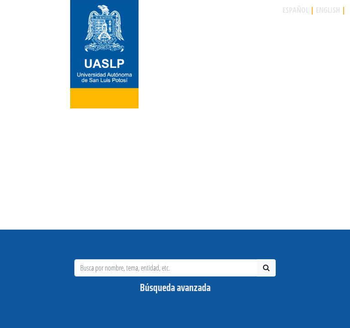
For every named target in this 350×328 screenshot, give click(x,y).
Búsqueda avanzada (175, 288)
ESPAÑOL (296, 10)
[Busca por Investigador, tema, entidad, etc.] (165, 268)
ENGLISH (328, 10)
